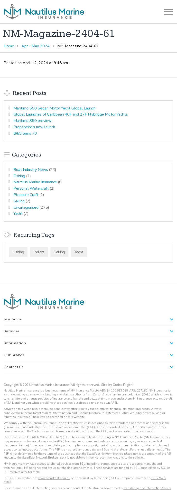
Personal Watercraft (31, 188)
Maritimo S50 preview (32, 120)
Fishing (19, 176)
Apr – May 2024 (35, 46)
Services (11, 331)
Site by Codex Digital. (117, 385)
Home (9, 46)
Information (15, 343)
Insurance (13, 319)
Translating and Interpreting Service (147, 488)
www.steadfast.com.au (54, 478)
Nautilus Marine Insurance (35, 182)
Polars (39, 252)
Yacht (18, 213)
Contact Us (14, 367)
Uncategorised (25, 207)
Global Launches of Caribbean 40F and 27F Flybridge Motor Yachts (70, 114)
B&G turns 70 (25, 133)
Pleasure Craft (25, 194)
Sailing (19, 201)
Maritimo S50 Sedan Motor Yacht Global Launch (54, 108)
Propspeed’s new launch (34, 127)
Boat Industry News (30, 169)
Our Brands (14, 355)
